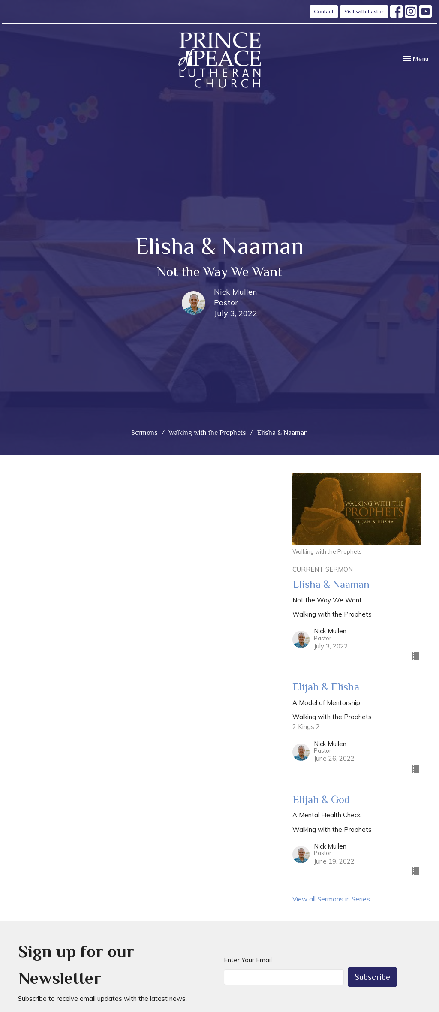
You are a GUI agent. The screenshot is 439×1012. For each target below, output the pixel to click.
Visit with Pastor (364, 11)
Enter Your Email (248, 960)
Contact (324, 11)
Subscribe (372, 977)
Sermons (144, 433)
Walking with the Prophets (207, 433)
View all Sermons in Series (331, 899)
